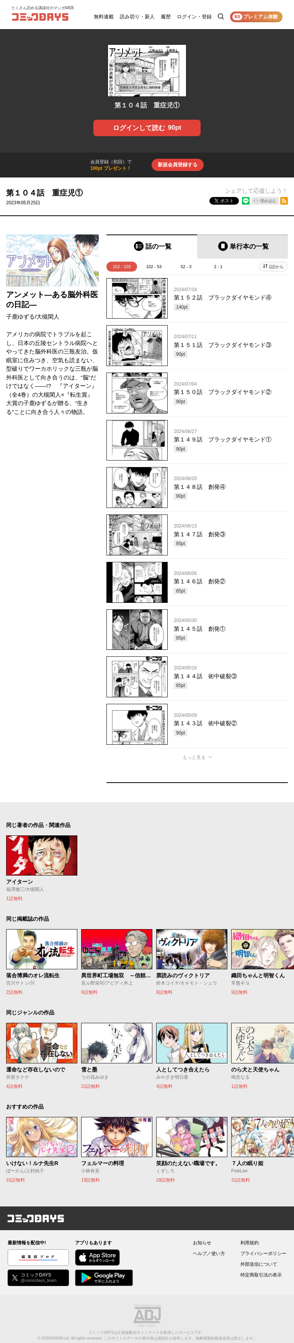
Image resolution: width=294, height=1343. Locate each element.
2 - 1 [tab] (218, 266)
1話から (276, 266)
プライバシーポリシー (263, 1253)
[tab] (151, 246)
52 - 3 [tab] (186, 266)
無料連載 (104, 17)
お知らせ (202, 1242)
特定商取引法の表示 (261, 1275)
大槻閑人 (47, 316)
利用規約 (249, 1242)
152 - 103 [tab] (122, 266)
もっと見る (194, 757)
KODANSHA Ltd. (55, 1338)
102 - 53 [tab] (154, 266)
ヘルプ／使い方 (209, 1253)
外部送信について (258, 1264)
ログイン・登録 (194, 17)
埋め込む (268, 201)
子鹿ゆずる (20, 316)
